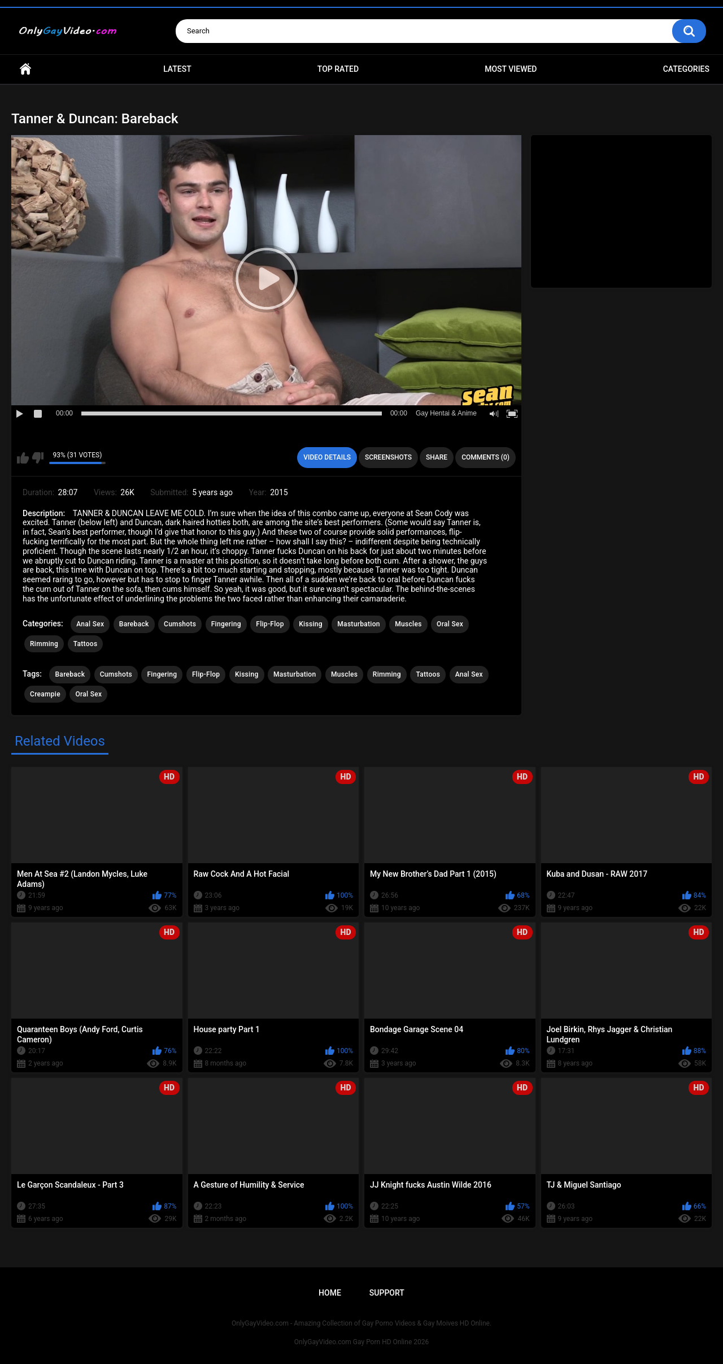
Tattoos (85, 644)
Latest (177, 68)
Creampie (45, 694)
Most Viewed (511, 68)
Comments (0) (485, 457)
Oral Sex (450, 624)
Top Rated (338, 68)
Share (436, 457)
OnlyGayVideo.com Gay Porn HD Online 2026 (361, 1342)
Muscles (408, 624)
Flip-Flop (270, 624)
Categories (686, 68)
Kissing (311, 624)
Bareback (134, 624)
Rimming (44, 644)
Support (386, 1292)
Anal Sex (90, 624)
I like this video (23, 458)
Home (25, 69)
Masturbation (358, 624)
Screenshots (388, 457)
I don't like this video (37, 458)
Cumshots (180, 624)
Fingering (226, 624)
